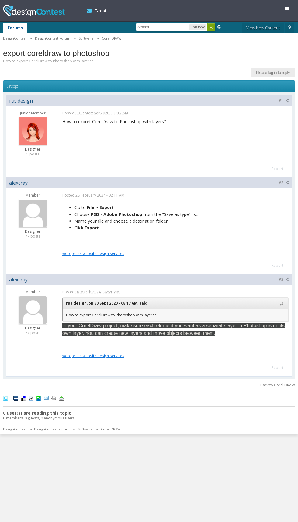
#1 (284, 100)
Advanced (219, 26)
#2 (284, 182)
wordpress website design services (93, 253)
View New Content (263, 27)
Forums (15, 27)
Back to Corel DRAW (277, 385)
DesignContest (34, 10)
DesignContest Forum (51, 429)
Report (277, 168)
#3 (284, 279)
